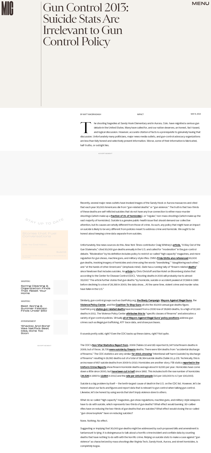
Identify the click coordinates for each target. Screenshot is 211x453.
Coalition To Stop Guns (128, 304)
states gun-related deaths (110, 309)
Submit (61, 254)
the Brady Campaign (148, 300)
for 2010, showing (142, 354)
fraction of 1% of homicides (126, 216)
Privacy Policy (26, 259)
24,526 (85, 376)
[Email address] (44, 246)
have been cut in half (123, 371)
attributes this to (135, 313)
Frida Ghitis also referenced (172, 258)
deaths (192, 267)
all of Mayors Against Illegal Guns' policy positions (151, 318)
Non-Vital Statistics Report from (110, 345)
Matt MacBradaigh (92, 114)
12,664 (104, 376)
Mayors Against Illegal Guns (176, 300)
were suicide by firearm (122, 349)
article (129, 271)
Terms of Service (59, 258)
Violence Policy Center (93, 304)
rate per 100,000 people (139, 376)
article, (177, 245)
